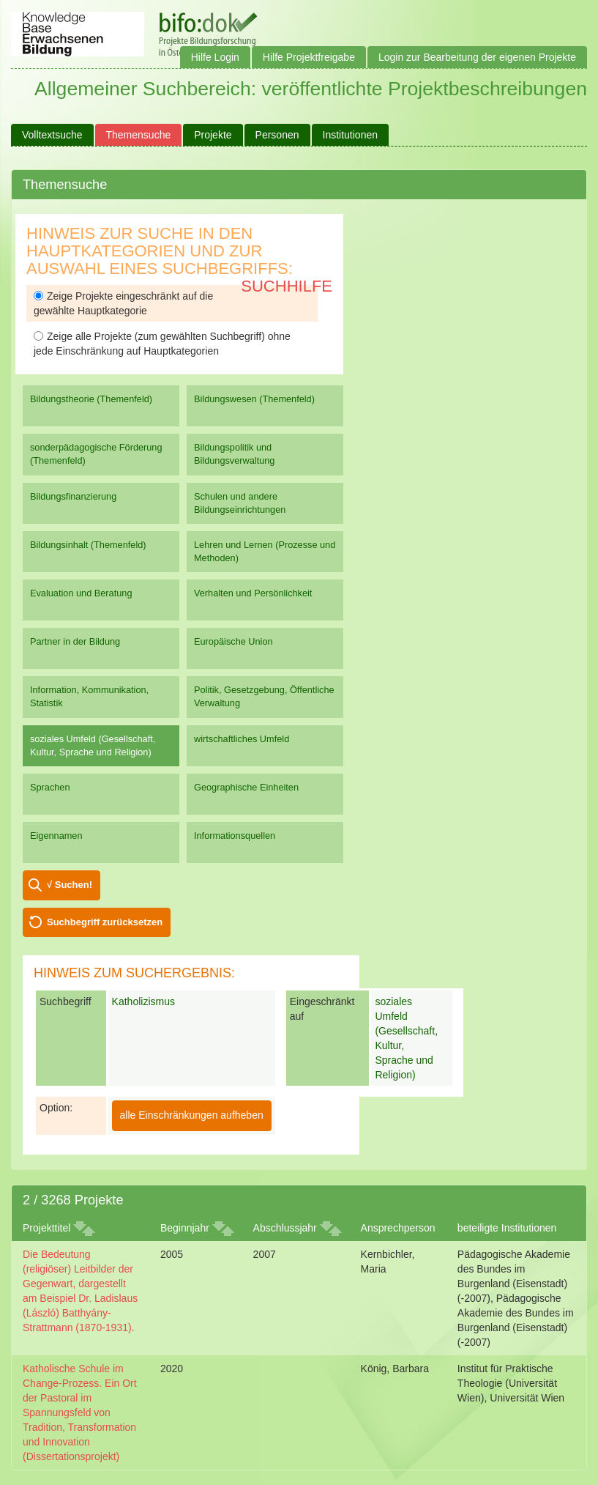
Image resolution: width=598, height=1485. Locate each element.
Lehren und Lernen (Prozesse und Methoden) (264, 551)
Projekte (212, 135)
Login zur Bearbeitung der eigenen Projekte (477, 57)
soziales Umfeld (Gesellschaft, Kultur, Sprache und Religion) (92, 745)
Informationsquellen (234, 835)
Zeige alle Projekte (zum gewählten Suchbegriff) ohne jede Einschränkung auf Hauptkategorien (162, 343)
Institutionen (350, 135)
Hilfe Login (215, 57)
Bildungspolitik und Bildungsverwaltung (234, 454)
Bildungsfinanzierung (73, 496)
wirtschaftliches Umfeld (241, 738)
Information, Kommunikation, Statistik (89, 696)
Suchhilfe (286, 286)
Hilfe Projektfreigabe (309, 57)
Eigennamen (56, 835)
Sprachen (50, 787)
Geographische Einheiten (246, 787)
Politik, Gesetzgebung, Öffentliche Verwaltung (264, 696)
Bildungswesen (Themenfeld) (254, 398)
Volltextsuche (52, 135)
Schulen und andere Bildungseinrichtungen (239, 503)
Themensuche (138, 135)
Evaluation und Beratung (81, 593)
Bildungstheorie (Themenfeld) (91, 398)
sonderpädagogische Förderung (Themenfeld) (96, 454)
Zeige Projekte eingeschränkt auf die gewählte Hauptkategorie (123, 303)
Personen (277, 135)
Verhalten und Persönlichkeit (253, 593)
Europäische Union (233, 641)
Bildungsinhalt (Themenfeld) (88, 544)
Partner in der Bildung (75, 641)
